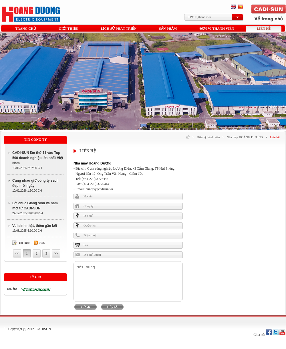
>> (56, 253)
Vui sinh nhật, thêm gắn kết (34, 226)
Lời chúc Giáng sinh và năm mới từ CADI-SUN (35, 205)
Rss (42, 242)
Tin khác (24, 242)
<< (17, 253)
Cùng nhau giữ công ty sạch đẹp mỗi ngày (35, 183)
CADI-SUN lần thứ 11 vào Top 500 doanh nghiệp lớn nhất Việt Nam (37, 158)
